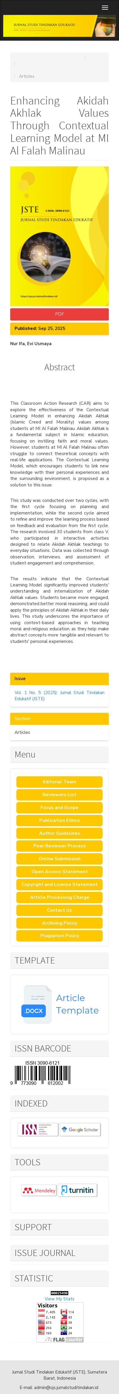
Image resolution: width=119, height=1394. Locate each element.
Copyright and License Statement (60, 884)
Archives (98, 58)
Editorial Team (59, 782)
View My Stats (59, 1299)
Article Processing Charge (59, 897)
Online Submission (59, 859)
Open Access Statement (60, 871)
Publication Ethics (59, 820)
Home (19, 58)
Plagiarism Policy (59, 935)
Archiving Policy (59, 923)
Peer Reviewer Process (59, 846)
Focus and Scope (59, 807)
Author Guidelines (59, 833)
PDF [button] (59, 314)
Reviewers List (59, 794)
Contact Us (59, 910)
